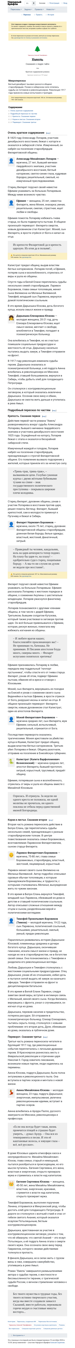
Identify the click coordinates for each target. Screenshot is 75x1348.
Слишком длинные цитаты (53, 1328)
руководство (26, 257)
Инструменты (18, 1335)
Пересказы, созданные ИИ (26, 1321)
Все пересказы (14, 1328)
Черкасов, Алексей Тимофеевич (37, 55)
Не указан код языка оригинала (45, 1325)
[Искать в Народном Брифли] (28, 3)
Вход (65, 3)
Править (39, 15)
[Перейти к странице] (34, 3)
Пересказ (27, 15)
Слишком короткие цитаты (31, 1328)
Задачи (27, 9)
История (51, 15)
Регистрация (54, 3)
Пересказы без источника (47, 1321)
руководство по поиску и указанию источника (30, 38)
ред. (48, 133)
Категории (11, 1321)
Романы (62, 1325)
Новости (50, 9)
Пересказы (15, 9)
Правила (38, 9)
